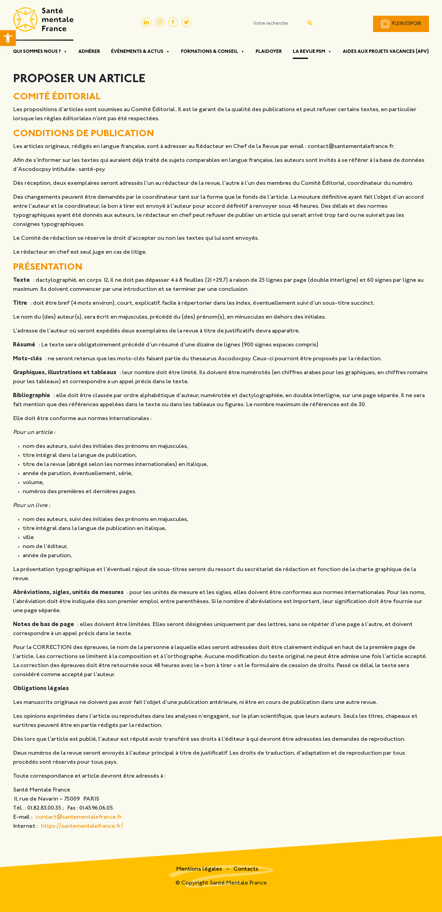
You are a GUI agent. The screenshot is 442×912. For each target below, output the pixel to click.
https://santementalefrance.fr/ (82, 826)
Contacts (246, 869)
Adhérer (89, 52)
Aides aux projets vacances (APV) (386, 52)
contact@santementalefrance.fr (79, 817)
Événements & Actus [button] (140, 52)
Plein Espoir (406, 24)
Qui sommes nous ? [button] (40, 52)
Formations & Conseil (213, 52)
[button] (8, 38)
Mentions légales (199, 869)
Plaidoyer (269, 52)
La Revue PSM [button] (312, 52)
